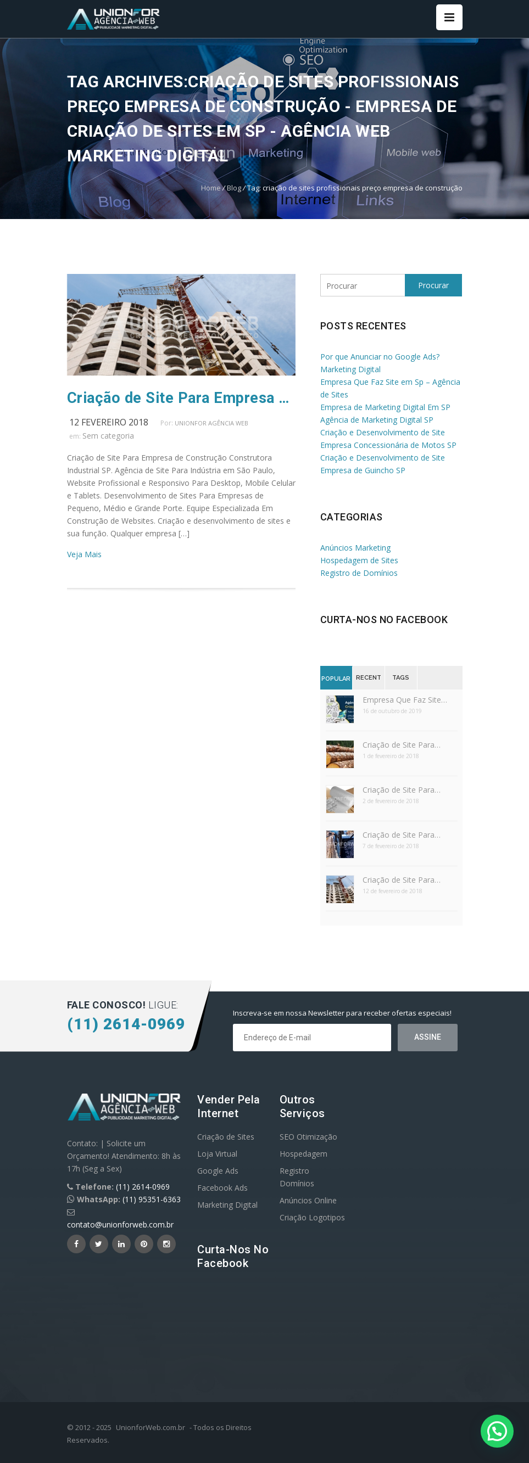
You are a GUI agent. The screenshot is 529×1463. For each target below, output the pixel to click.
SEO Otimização (308, 1136)
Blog (234, 188)
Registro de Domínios (359, 573)
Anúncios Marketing (355, 547)
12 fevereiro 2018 (108, 422)
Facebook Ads (222, 1187)
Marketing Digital (227, 1204)
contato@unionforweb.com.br (120, 1224)
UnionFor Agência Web (211, 423)
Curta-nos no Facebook (384, 619)
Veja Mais (84, 554)
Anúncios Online (308, 1200)
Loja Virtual (217, 1153)
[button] (497, 1431)
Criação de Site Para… (402, 744)
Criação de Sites (225, 1136)
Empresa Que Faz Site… (405, 699)
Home (211, 188)
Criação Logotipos (312, 1217)
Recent (368, 677)
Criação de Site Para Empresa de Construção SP (181, 398)
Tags (400, 677)
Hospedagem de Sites (359, 560)
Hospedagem (303, 1153)
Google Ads (217, 1170)
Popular (335, 678)
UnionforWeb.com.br (150, 1427)
